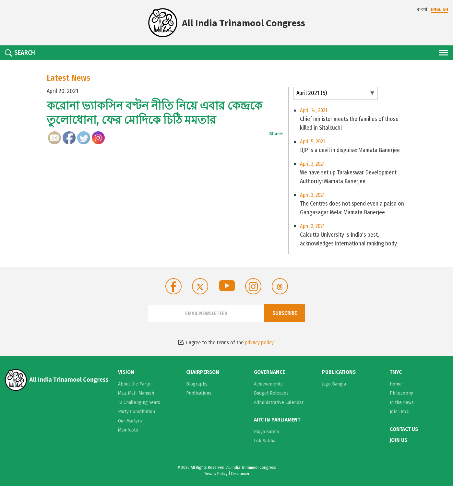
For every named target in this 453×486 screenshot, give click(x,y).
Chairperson (202, 372)
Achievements (268, 384)
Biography (197, 384)
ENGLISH (439, 9)
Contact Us (404, 429)
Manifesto (128, 430)
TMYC (396, 372)
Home (396, 384)
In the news (402, 402)
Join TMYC (399, 411)
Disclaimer (240, 473)
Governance (269, 372)
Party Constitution (136, 411)
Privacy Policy (216, 473)
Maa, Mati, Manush (136, 393)
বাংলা (422, 9)
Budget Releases (271, 393)
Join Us (398, 440)
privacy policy (259, 342)
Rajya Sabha (266, 431)
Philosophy (401, 393)
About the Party (134, 384)
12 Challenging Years (139, 402)
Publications (198, 393)
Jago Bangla (334, 384)
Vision (126, 372)
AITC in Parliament (277, 420)
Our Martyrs (130, 421)
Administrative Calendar (279, 402)
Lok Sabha (264, 441)
